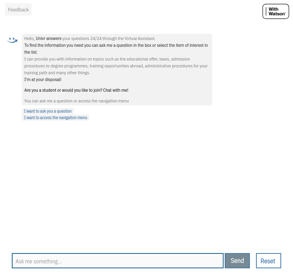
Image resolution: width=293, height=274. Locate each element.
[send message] (237, 260)
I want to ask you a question (48, 111)
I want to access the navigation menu (55, 117)
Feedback (18, 9)
